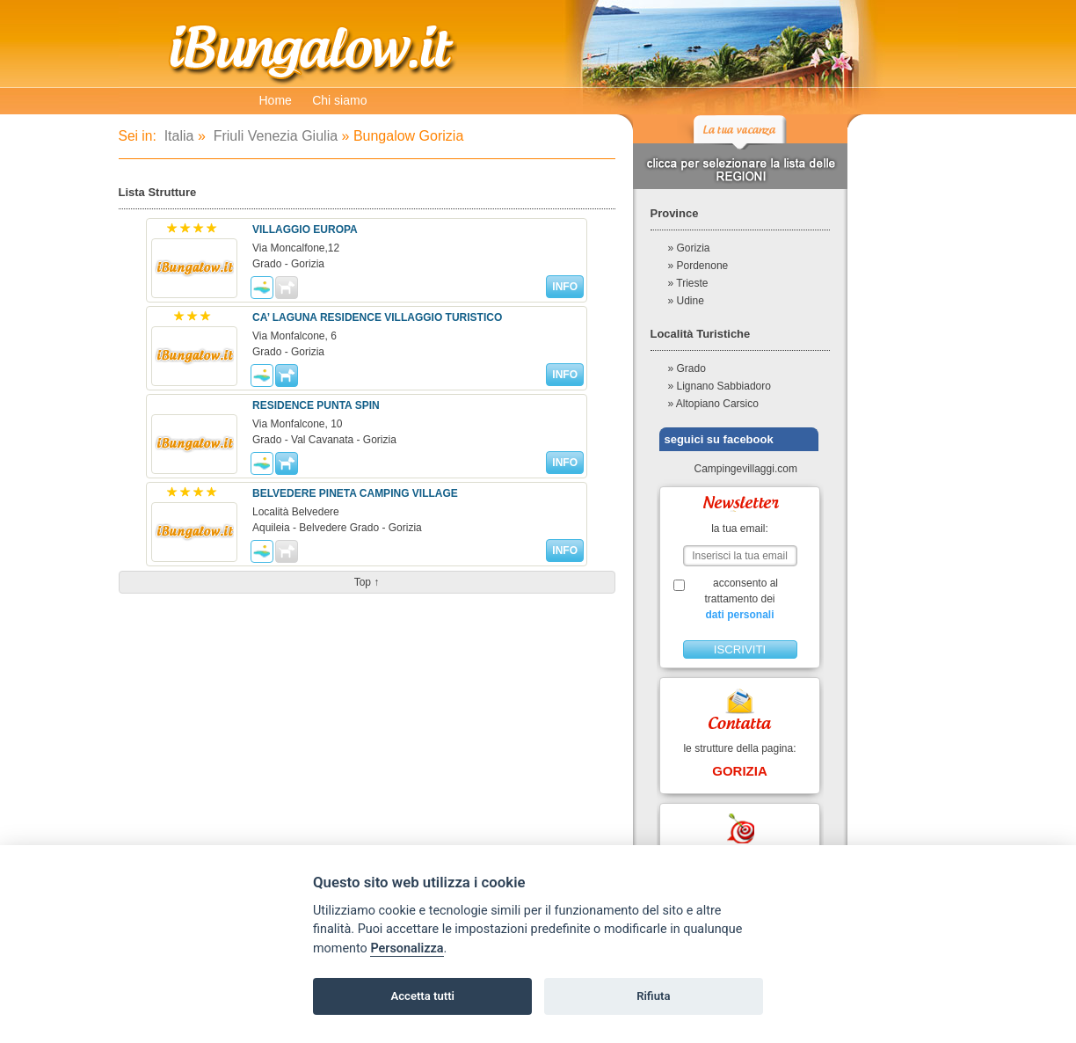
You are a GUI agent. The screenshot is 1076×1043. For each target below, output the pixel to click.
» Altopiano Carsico (713, 404)
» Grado (687, 368)
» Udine (686, 301)
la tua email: (739, 528)
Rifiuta (653, 996)
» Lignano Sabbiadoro (719, 386)
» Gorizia (689, 248)
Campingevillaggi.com (738, 469)
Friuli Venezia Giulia (273, 135)
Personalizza (406, 948)
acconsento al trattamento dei (739, 600)
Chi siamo (339, 100)
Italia (176, 135)
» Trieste (688, 283)
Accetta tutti (422, 996)
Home (275, 100)
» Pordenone (698, 265)
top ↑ (367, 582)
